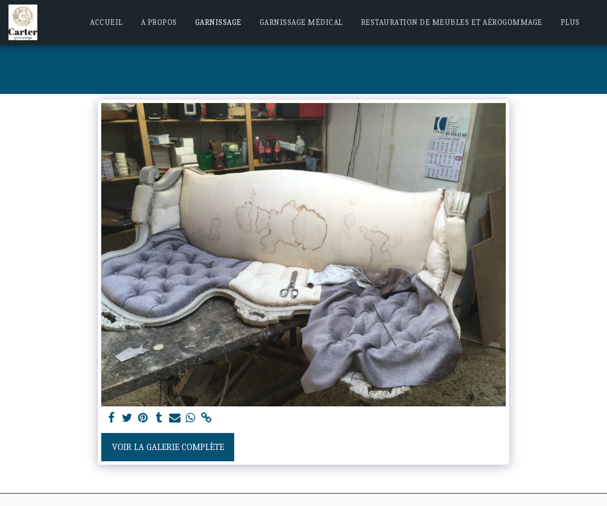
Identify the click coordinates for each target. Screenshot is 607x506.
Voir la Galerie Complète (168, 447)
